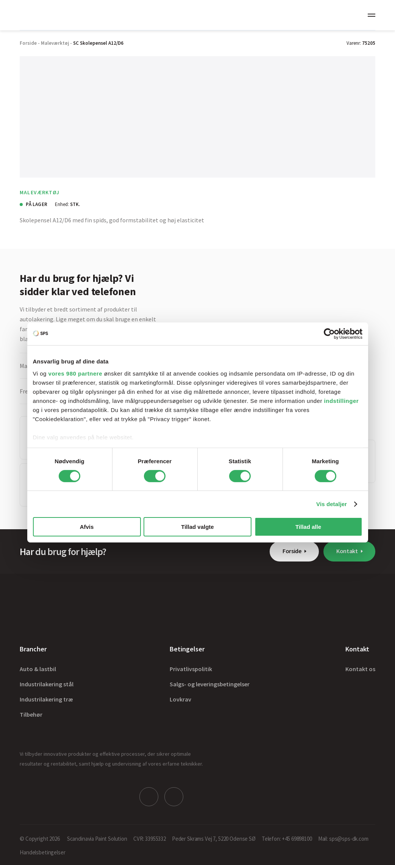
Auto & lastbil (38, 669)
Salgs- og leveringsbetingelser (210, 684)
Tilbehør (31, 714)
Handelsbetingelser (42, 852)
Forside (292, 551)
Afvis (87, 527)
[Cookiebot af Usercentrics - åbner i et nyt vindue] (329, 334)
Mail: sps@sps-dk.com (343, 838)
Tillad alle (308, 527)
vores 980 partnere (75, 373)
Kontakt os (360, 669)
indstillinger (341, 400)
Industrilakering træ (46, 699)
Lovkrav (180, 699)
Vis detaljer (331, 504)
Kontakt (347, 551)
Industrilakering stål (46, 684)
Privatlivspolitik (191, 669)
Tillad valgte (197, 527)
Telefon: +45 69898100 (287, 838)
